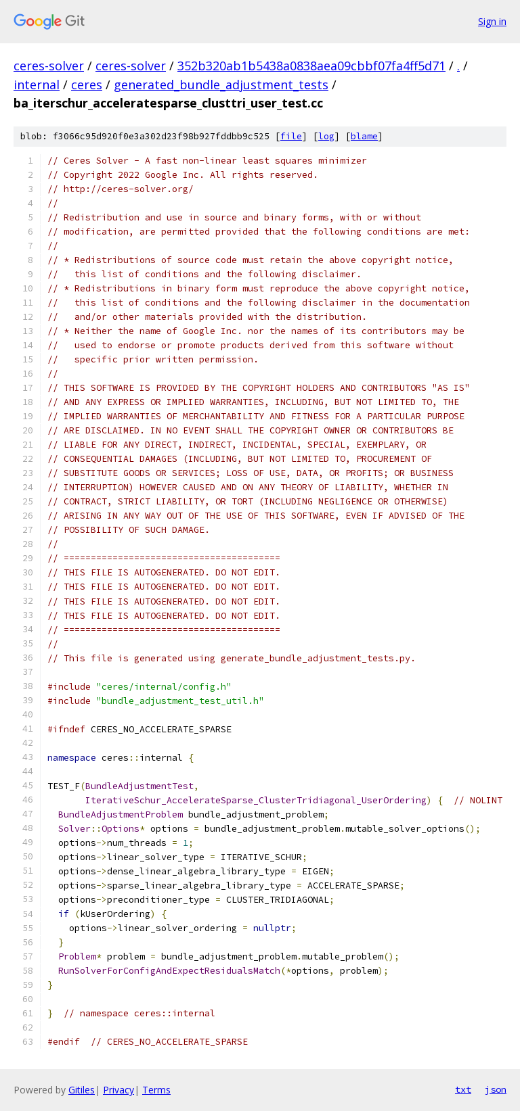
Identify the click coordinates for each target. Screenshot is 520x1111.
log (326, 136)
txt (463, 1089)
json (495, 1089)
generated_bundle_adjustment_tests (221, 84)
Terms (156, 1089)
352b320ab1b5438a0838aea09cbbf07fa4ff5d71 (311, 65)
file (291, 136)
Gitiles (81, 1089)
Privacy (118, 1089)
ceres (86, 84)
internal (37, 84)
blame (364, 136)
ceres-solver (49, 65)
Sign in (492, 21)
